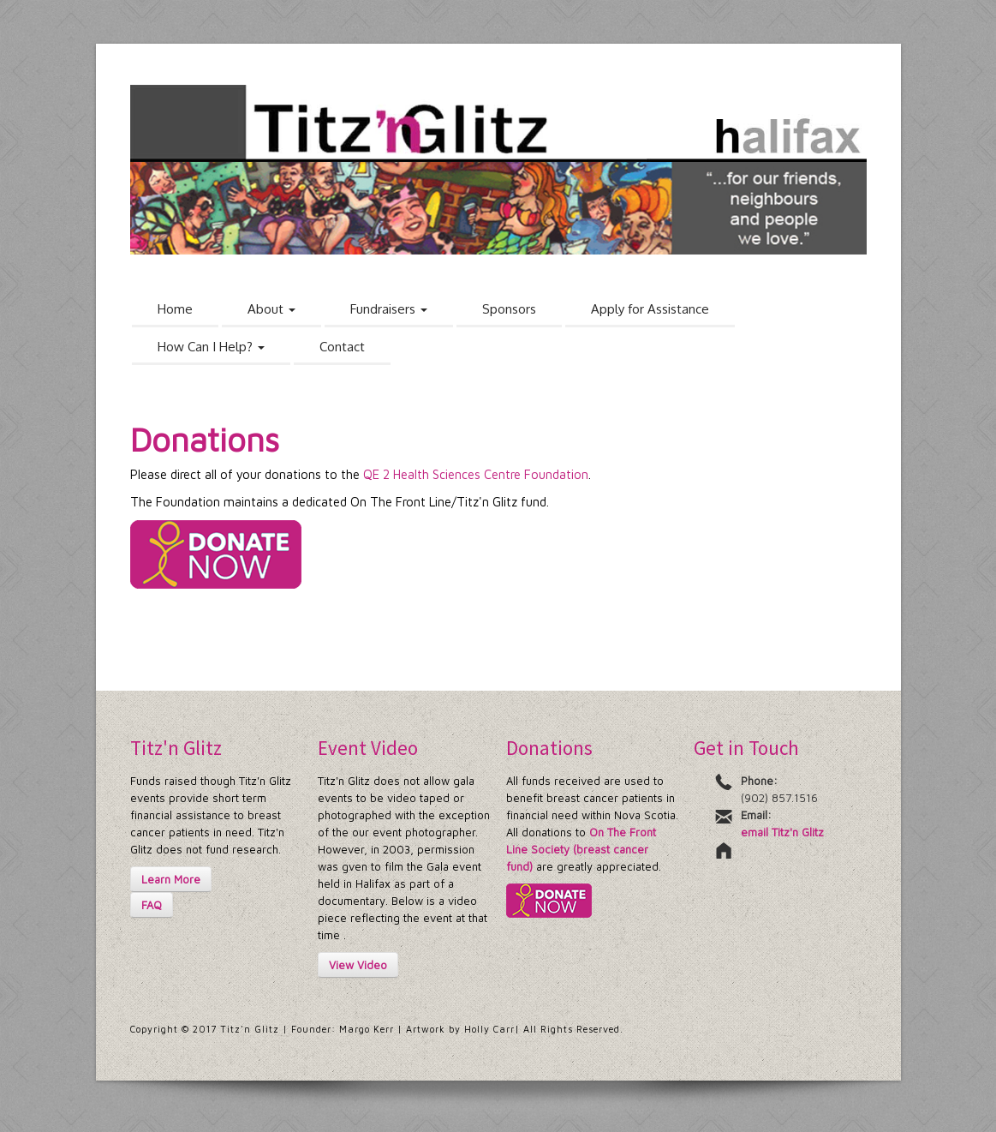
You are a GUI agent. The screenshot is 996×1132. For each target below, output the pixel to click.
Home (175, 309)
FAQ (151, 905)
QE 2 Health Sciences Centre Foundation (475, 474)
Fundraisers (388, 309)
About (271, 309)
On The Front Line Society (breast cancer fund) (581, 849)
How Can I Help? (211, 346)
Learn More (170, 879)
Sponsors (509, 309)
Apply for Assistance (650, 309)
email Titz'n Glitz (782, 832)
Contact (342, 346)
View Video (358, 965)
